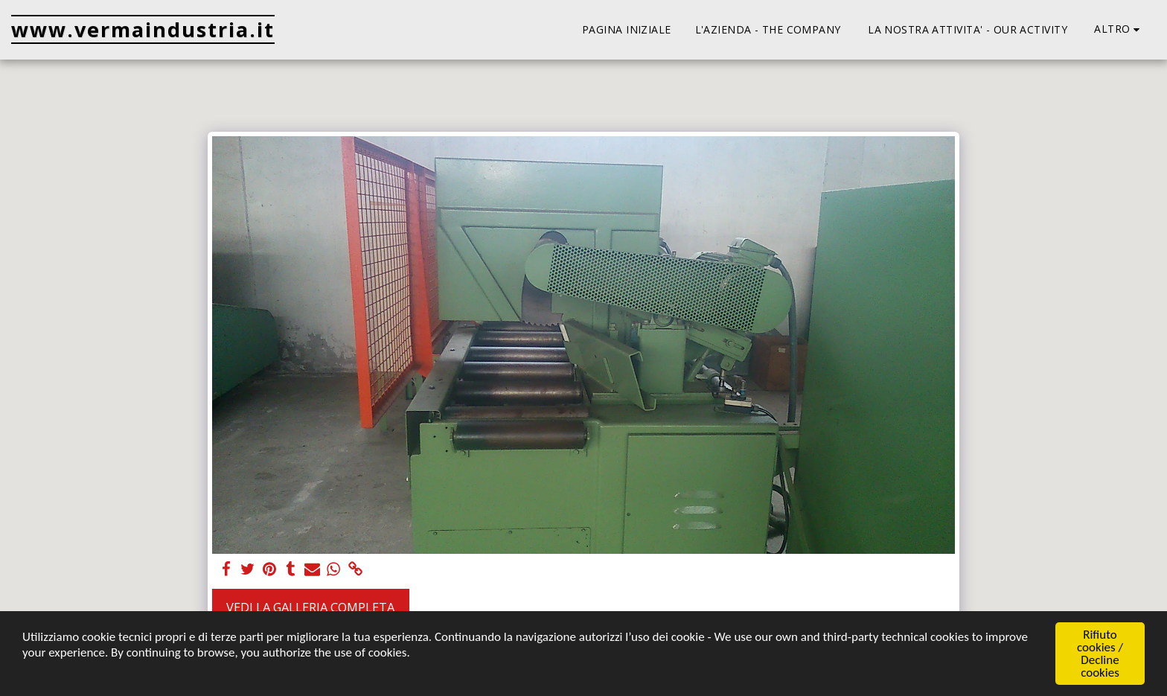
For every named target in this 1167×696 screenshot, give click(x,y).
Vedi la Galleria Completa (310, 607)
